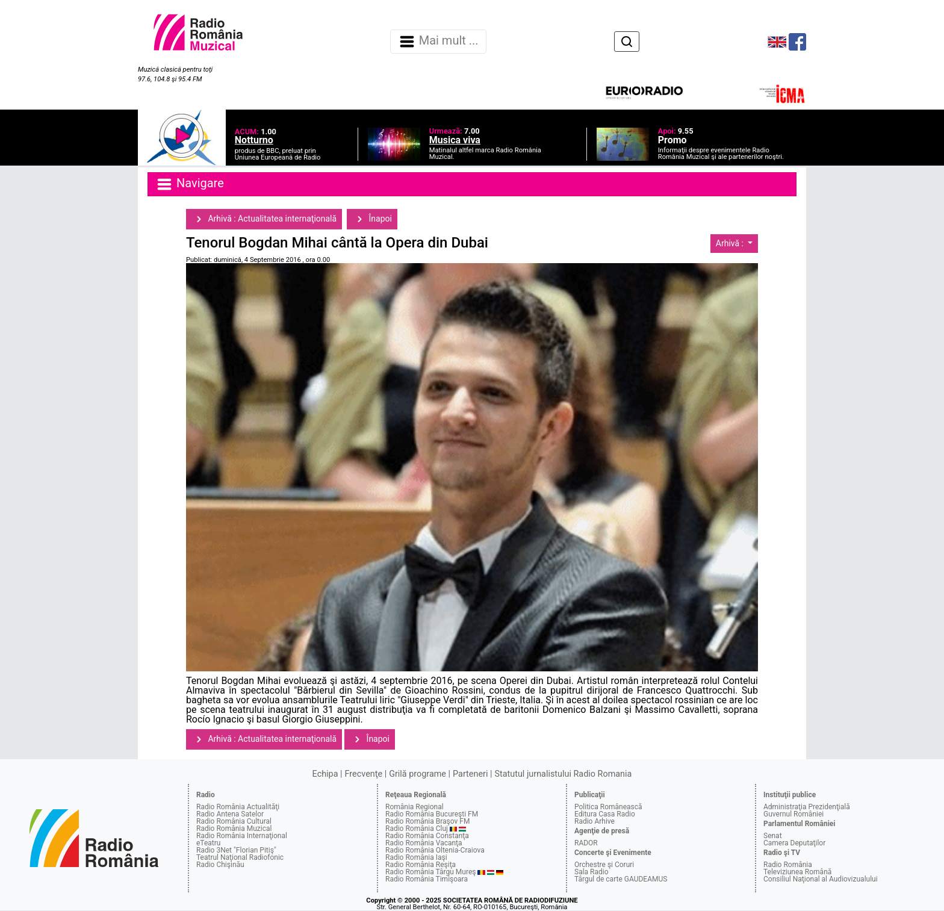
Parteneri (470, 774)
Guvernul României (793, 814)
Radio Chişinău (220, 864)
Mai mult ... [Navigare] (438, 42)
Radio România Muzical (234, 828)
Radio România (787, 864)
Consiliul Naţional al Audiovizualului (820, 879)
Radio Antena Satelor (230, 814)
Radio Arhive (594, 821)
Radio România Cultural (234, 821)
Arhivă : (731, 243)
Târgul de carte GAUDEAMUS (620, 879)
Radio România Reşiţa (420, 864)
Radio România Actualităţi (237, 807)
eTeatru (208, 843)
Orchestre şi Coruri (604, 864)
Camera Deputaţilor (794, 843)
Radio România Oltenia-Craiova (435, 850)
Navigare (189, 184)
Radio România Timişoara (426, 879)
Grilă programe (417, 774)
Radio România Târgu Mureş (430, 872)
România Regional (414, 807)
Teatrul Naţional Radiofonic (240, 857)
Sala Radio (591, 872)
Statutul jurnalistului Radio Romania (563, 774)
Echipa (325, 774)
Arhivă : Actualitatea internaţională (264, 219)
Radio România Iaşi (416, 857)
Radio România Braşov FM (427, 821)
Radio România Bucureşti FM (431, 814)
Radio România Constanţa (427, 836)
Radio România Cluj (416, 828)
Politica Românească (608, 807)
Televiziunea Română (797, 872)
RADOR (586, 843)
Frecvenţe (363, 774)
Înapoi (372, 219)
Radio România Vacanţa (423, 843)
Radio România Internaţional (241, 836)
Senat (772, 836)
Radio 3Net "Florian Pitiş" (236, 850)
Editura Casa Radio (604, 814)
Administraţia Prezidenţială (806, 807)
